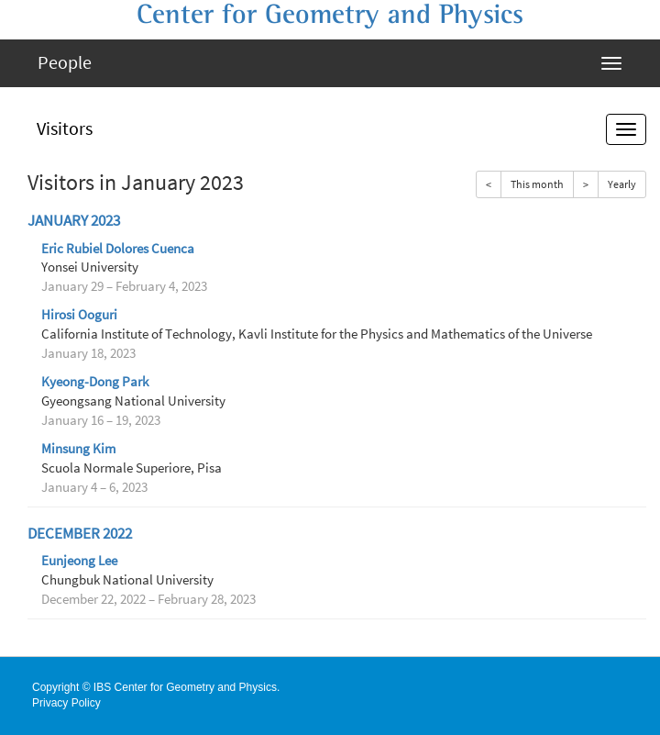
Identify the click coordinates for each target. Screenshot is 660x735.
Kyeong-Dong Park (94, 381)
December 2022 (80, 533)
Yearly (622, 184)
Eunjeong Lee (79, 560)
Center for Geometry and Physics (330, 14)
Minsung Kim (78, 448)
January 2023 (74, 220)
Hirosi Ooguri (79, 314)
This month (537, 184)
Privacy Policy (66, 702)
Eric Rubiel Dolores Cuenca (117, 248)
